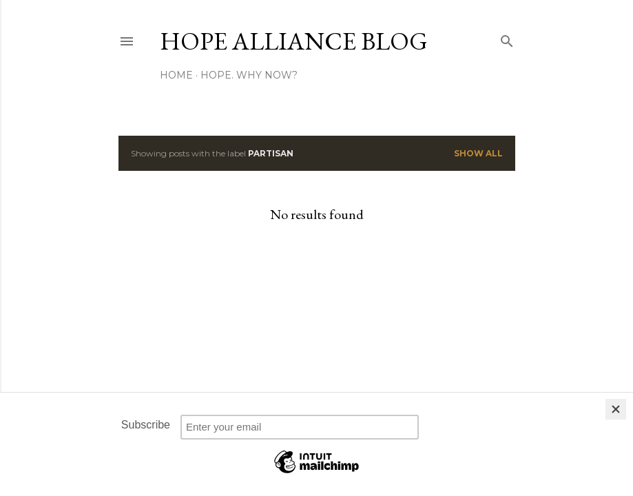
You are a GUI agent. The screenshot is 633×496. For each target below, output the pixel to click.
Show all (478, 153)
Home (176, 75)
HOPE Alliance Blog (294, 41)
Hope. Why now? (249, 75)
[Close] (615, 409)
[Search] (507, 38)
